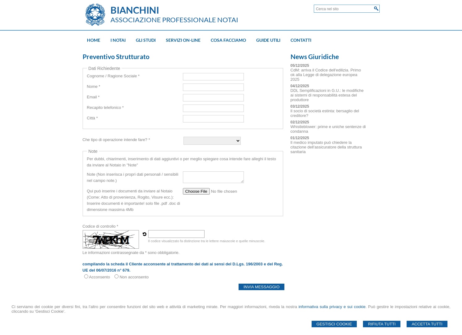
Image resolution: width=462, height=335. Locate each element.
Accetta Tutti (427, 324)
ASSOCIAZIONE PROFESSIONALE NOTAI (174, 19)
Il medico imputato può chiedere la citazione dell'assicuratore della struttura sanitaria (326, 147)
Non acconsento (134, 277)
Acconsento (99, 277)
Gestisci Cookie (334, 324)
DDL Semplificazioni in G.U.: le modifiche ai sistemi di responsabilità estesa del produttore (327, 95)
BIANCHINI (134, 9)
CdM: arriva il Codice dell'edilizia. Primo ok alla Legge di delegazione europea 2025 (326, 75)
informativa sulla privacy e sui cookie (332, 306)
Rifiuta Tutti (381, 324)
